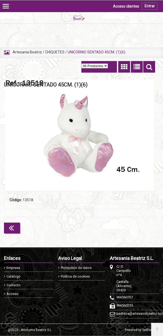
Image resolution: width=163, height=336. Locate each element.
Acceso (12, 294)
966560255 (124, 305)
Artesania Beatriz (27, 52)
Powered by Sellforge (140, 330)
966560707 (124, 297)
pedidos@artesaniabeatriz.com (124, 313)
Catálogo (14, 276)
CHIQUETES (55, 52)
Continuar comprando (131, 227)
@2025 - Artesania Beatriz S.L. (30, 330)
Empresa (13, 268)
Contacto (14, 285)
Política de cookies (75, 276)
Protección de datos (76, 268)
